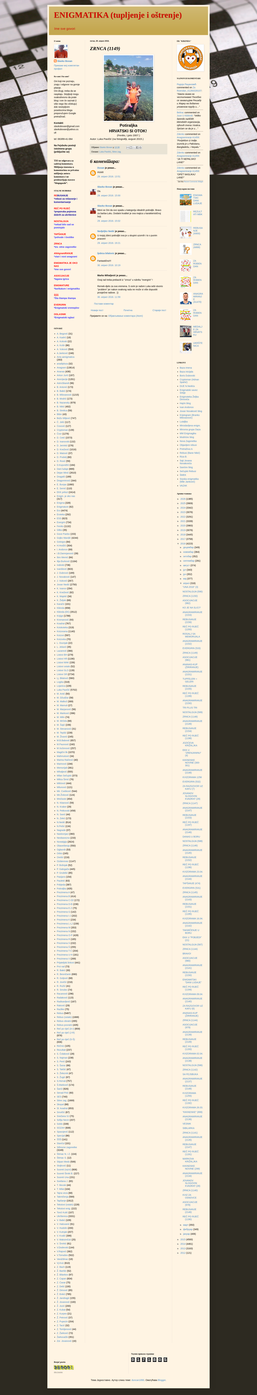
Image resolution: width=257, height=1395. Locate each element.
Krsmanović (63, 619)
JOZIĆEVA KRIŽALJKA (190, 744)
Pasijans (61, 876)
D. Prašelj (62, 457)
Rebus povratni (64, 1025)
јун (185, 574)
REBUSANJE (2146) (189, 1210)
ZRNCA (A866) (197, 246)
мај (185, 578)
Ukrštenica (62, 1216)
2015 (183, 1239)
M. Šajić (61, 725)
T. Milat (60, 1189)
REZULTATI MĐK (197, 213)
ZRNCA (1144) (190, 949)
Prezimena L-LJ (65, 923)
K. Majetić (62, 596)
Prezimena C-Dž (65, 900)
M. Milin (61, 717)
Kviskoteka (62, 627)
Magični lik (62, 752)
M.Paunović (63, 744)
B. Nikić (61, 406)
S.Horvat (61, 1081)
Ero (58, 510)
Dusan (100, 168)
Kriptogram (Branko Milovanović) (190, 416)
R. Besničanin (64, 974)
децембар (188, 547)
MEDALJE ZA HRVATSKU (197, 330)
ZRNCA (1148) (190, 716)
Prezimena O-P (65, 935)
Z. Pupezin (62, 1321)
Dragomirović (63, 480)
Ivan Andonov (187, 407)
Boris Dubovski (187, 375)
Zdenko (181, 134)
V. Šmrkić (62, 1243)
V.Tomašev (62, 1255)
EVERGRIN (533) (192, 648)
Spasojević (62, 1131)
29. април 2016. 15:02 (108, 221)
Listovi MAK (63, 662)
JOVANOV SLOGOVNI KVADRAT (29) (191, 796)
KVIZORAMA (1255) (189, 1094)
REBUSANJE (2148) (189, 1087)
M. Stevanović (64, 728)
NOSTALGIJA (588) (193, 841)
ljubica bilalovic (105, 253)
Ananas (61, 371)
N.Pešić (61, 826)
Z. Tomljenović (64, 1329)
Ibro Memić (62, 557)
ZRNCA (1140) (190, 1190)
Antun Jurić (62, 375)
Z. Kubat (61, 1309)
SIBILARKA (188, 1128)
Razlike (60, 1009)
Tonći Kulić (62, 1212)
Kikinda (60, 608)
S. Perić (61, 1061)
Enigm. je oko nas (66, 496)
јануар (186, 1234)
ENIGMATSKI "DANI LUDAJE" (192, 981)
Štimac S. (62, 1157)
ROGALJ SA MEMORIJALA (191, 635)
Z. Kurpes (62, 1313)
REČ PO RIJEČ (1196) (191, 866)
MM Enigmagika (188, 433)
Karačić (61, 604)
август (186, 565)
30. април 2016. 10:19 (108, 265)
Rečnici (60, 1046)
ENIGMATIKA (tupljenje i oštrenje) (118, 14)
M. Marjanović (64, 709)
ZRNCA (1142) (190, 1069)
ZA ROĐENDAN (197, 264)
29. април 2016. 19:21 (108, 243)
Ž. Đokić (61, 1294)
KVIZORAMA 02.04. (193, 1053)
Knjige (60, 615)
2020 (183, 525)
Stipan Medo (63, 1161)
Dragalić (61, 476)
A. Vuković (62, 349)
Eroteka (61, 514)
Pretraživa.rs (186, 449)
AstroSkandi (63, 383)
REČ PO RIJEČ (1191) (191, 1153)
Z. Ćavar (61, 1282)
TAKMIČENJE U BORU (191, 931)
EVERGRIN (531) (192, 888)
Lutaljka (184, 421)
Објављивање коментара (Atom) (125, 316)
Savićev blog (186, 467)
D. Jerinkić (62, 445)
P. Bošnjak (62, 865)
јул (185, 569)
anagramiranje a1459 (188, 137)
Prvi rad (61, 966)
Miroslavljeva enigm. (190, 425)
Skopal (60, 1104)
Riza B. (183, 456)
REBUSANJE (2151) (189, 905)
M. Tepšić (62, 732)
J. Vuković (62, 580)
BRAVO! (187, 953)
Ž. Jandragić (63, 1298)
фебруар (188, 1229)
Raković (61, 1005)
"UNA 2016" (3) (190, 587)
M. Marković (63, 713)
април (186, 583)
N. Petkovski (63, 810)
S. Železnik (62, 1073)
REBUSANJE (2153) (189, 816)
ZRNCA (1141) (190, 1132)
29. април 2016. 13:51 (108, 176)
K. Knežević (63, 592)
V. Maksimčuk (64, 1239)
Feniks (60, 526)
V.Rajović (61, 1251)
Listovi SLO (63, 670)
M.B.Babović (63, 740)
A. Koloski (62, 341)
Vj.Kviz (60, 1263)
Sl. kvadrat (62, 1108)
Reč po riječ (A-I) (65, 1028)
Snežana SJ (63, 1116)
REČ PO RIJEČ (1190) (191, 1218)
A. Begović (62, 333)
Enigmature (63, 506)
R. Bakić (61, 970)
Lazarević (62, 651)
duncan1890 (138, 1380)
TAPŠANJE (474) (191, 883)
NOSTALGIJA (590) (193, 591)
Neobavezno (63, 838)
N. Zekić (61, 818)
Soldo (60, 1124)
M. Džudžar (63, 697)
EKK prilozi (62, 492)
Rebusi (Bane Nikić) (190, 453)
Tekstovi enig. (64, 1208)
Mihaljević (62, 771)
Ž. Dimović (62, 1290)
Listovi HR (62, 658)
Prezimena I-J (64, 915)
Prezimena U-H (65, 954)
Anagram (61, 367)
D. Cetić (61, 437)
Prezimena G (63, 912)
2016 (183, 543)
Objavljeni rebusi (188, 445)
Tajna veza (62, 1193)
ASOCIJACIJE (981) (190, 658)
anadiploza (62, 363)
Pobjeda (61, 884)
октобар (187, 556)
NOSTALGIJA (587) (193, 944)
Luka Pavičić (105, 152)
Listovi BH (62, 654)
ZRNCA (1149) (190, 652)
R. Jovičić (62, 982)
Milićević (61, 783)
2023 (183, 512)
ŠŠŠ (59, 1139)
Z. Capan (61, 1278)
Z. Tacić (61, 1325)
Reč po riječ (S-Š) (66, 1039)
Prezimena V (63, 958)
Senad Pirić (63, 1092)
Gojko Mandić (64, 538)
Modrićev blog (187, 437)
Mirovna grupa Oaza (190, 429)
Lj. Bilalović (62, 678)
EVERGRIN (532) (192, 781)
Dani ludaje (62, 469)
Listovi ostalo (63, 666)
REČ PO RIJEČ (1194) (191, 988)
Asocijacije (62, 379)
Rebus (60, 1013)
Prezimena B (63, 896)
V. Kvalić (61, 1235)
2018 (183, 534)
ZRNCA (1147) (190, 803)
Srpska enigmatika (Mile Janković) (189, 480)
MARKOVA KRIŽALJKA (190, 1160)
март (186, 1225)
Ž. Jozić (61, 1306)
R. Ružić (61, 986)
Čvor (59, 433)
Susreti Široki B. (65, 1173)
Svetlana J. (62, 1181)
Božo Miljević (63, 418)
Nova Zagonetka (188, 441)
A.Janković (62, 353)
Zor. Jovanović (64, 1341)
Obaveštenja (63, 845)
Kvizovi (60, 635)
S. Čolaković (63, 1053)
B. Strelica (62, 410)
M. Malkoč (62, 701)
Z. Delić (61, 1286)
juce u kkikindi (185, 115)
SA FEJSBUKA (190, 1074)
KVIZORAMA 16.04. (193, 918)
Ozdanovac (63, 861)
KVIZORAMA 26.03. (193, 1107)
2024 (183, 507)
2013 (183, 1248)
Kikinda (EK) (63, 612)
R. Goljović (62, 978)
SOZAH (61, 1127)
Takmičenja (62, 1196)
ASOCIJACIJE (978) (190, 1203)
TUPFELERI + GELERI (190, 680)
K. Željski (61, 600)
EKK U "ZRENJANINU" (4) (192, 753)
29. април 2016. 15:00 (108, 195)
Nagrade (61, 830)
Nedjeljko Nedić (105, 231)
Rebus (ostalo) (64, 1017)
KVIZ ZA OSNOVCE (190, 1196)
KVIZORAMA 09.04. (193, 994)
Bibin (59, 414)
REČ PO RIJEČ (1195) (191, 912)
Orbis (59, 853)
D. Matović (62, 453)
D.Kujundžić (63, 465)
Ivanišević (62, 569)
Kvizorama (62, 631)
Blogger (162, 1380)
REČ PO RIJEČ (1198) (191, 737)
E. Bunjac (62, 484)
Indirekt (60, 565)
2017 (183, 539)
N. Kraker (62, 806)
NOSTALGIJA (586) (193, 1065)
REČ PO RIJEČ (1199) (191, 694)
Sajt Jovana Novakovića (186, 462)
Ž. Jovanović (63, 1302)
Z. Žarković (62, 1333)
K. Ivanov (61, 588)
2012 (183, 1253)
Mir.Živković (63, 795)
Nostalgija (62, 841)
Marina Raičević (65, 760)
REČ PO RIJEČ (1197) (191, 823)
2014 (183, 1244)
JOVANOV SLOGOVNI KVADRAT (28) (191, 1183)
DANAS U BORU (191, 836)
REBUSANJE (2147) (189, 1145)
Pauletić (61, 880)
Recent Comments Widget (193, 182)
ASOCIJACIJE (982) (190, 601)
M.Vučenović (63, 748)
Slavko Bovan (104, 187)
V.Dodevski (62, 1247)
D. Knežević (63, 449)
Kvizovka (61, 639)
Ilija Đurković (63, 561)
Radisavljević (63, 1001)
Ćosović (61, 426)
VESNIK (187, 1123)
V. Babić (61, 1220)
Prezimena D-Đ (65, 904)
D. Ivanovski (63, 441)
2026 (183, 499)
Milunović (61, 787)
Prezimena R (63, 939)
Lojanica (61, 686)
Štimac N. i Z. (64, 1154)
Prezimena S (63, 943)
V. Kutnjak (62, 1232)
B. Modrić (62, 398)
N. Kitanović (63, 802)
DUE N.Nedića (187, 386)
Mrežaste (61, 799)
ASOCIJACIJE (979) (190, 1026)
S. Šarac (61, 1065)
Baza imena (186, 367)
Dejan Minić (63, 472)
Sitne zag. (116, 152)
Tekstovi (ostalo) (65, 1204)
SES (59, 1096)
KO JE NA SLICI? (192, 607)
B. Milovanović (64, 394)
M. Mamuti (62, 705)
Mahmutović (63, 756)
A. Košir (61, 345)
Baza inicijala (186, 371)
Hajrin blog (185, 403)
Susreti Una (63, 1177)
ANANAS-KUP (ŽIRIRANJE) (190, 666)
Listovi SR (62, 674)
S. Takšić (61, 1069)
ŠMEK (183, 475)
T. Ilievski (61, 1185)
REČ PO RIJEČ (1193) (191, 1048)
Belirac (180, 112)
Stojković (61, 1165)
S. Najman (62, 1057)
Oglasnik (61, 849)
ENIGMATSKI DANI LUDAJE (197, 199)
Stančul (61, 1143)
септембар (189, 560)
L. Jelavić (61, 647)
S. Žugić (61, 1077)
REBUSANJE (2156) (189, 620)
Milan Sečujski (64, 775)
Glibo (59, 530)
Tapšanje (61, 1200)
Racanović (62, 993)
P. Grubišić (62, 873)
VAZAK (183, 485)
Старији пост (159, 310)
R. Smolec (62, 989)
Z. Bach (61, 1267)
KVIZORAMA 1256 (192, 777)
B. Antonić (62, 387)
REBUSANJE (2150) (189, 973)
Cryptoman (62, 430)
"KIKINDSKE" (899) (192, 1112)
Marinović (62, 764)
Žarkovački (62, 1337)
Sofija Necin (63, 1120)
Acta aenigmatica (65, 357)
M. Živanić (62, 736)
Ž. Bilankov (62, 1274)
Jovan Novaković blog (191, 411)
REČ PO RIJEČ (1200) (191, 628)
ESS (59, 518)
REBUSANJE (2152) (189, 858)
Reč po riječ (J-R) (66, 1032)
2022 (183, 516)
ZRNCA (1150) (190, 596)
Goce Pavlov (63, 534)
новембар (188, 552)
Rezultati (61, 1050)
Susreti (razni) (64, 1169)
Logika (60, 682)
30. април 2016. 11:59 (108, 297)
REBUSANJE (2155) (189, 687)
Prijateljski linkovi (65, 962)
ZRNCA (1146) (190, 845)
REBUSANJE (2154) (189, 729)
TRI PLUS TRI (190, 707)
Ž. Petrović (62, 1317)
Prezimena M (63, 927)
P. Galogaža (63, 869)
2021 (183, 521)
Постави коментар (104, 303)
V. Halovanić (63, 1224)
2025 (183, 503)
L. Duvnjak (62, 643)
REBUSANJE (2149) (189, 1040)
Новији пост (97, 310)
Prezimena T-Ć (64, 950)
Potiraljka (61, 888)
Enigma (61, 503)
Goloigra (61, 541)
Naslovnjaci (63, 834)
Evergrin (61, 522)
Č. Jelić (60, 422)
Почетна (128, 310)
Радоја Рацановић (186, 84)
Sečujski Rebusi (188, 471)
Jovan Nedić (63, 584)
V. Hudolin (62, 1228)
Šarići (60, 1089)
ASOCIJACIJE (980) (190, 959)
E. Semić (61, 488)
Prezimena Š (63, 947)
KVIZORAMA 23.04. (193, 871)
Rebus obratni (64, 1021)
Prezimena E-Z (64, 908)
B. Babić (61, 391)
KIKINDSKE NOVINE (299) (191, 1167)
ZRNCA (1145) (190, 892)
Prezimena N (63, 931)
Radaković (62, 997)
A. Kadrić (61, 337)
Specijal (61, 1135)
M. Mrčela (62, 721)
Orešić (60, 857)
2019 (183, 530)
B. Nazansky (63, 402)
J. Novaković (63, 577)
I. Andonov (62, 549)
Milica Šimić (63, 779)
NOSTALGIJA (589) (193, 712)
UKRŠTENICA (198, 344)
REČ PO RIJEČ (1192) (191, 1101)
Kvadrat (61, 623)
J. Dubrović (62, 573)
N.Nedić (61, 822)
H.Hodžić (61, 545)
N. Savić (61, 814)
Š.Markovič (62, 1085)
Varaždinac (62, 1259)
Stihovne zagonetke (67, 1147)
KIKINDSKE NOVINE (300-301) (191, 763)
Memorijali (62, 767)
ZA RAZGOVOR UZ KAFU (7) (193, 787)
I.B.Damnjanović (65, 553)
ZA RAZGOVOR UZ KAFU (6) (193, 1007)
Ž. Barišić (61, 1271)
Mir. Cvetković (64, 791)
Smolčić (61, 1112)
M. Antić (61, 693)
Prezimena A (63, 892)
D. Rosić (61, 461)
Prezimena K (63, 919)
